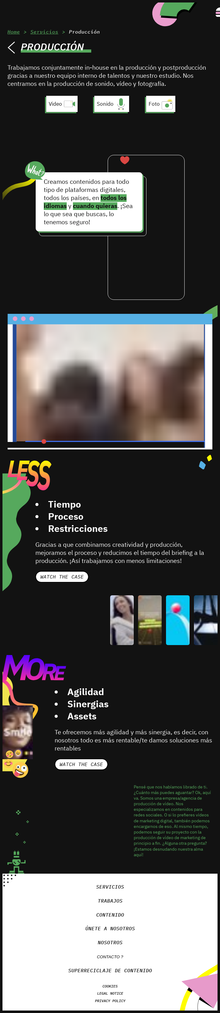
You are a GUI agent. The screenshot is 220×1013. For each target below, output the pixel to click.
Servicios (43, 32)
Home (13, 32)
